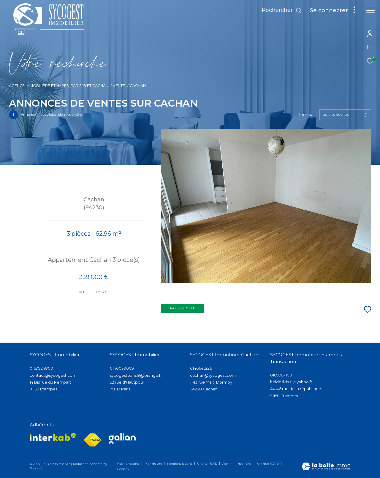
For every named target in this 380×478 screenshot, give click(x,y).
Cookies (123, 469)
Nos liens (244, 464)
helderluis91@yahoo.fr (291, 381)
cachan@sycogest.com (213, 375)
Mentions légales (180, 464)
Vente (119, 85)
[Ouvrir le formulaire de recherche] (282, 10)
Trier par (306, 114)
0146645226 (201, 368)
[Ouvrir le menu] (370, 10)
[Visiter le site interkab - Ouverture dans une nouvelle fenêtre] (53, 437)
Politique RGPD (267, 464)
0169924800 (41, 368)
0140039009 (122, 368)
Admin (227, 464)
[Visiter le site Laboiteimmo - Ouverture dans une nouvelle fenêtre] (326, 467)
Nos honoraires (128, 464)
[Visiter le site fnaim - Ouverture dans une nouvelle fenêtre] (92, 440)
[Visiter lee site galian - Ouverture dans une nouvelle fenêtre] (122, 438)
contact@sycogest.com (53, 375)
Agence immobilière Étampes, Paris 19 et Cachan (58, 85)
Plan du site (154, 464)
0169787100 (281, 375)
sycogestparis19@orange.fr (136, 375)
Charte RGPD (207, 464)
